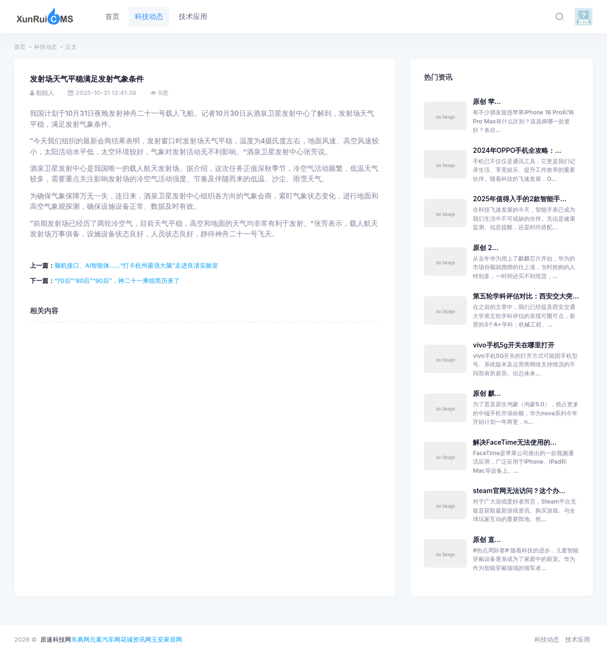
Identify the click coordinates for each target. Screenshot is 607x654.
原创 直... (487, 539)
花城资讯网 (135, 639)
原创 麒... (487, 393)
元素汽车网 (105, 639)
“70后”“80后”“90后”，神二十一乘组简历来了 (117, 280)
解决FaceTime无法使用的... (514, 442)
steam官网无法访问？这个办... (519, 490)
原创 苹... (487, 101)
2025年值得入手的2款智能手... (519, 199)
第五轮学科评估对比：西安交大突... (526, 296)
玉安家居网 (166, 639)
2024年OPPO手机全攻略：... (517, 150)
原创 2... (485, 247)
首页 (20, 46)
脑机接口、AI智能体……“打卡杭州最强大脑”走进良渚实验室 (136, 265)
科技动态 (45, 46)
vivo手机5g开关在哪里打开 (513, 345)
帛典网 (80, 639)
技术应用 (577, 639)
